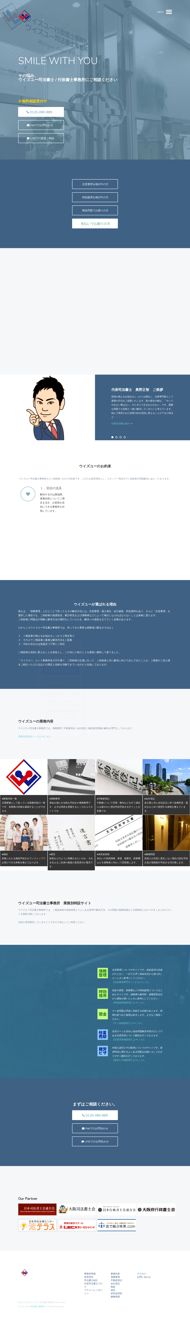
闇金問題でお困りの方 (95, 210)
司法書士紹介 (91, 1280)
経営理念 (88, 1277)
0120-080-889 (39, 112)
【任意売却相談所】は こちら (128, 1039)
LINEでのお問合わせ (95, 1141)
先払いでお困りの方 (95, 224)
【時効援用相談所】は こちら (128, 1002)
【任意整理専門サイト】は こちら (130, 982)
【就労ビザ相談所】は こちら (128, 1060)
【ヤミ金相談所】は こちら (127, 1023)
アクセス (141, 1273)
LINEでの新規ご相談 (40, 138)
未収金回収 (116, 1293)
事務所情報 (90, 1273)
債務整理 (115, 1277)
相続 (113, 1286)
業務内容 (115, 1273)
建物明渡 (115, 1296)
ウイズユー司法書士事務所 (32, 1306)
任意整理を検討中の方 (95, 184)
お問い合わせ (144, 1277)
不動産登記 (116, 1280)
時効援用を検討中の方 (95, 197)
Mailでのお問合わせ (40, 125)
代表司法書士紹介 (122, 423)
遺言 (113, 1290)
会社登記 (115, 1283)
